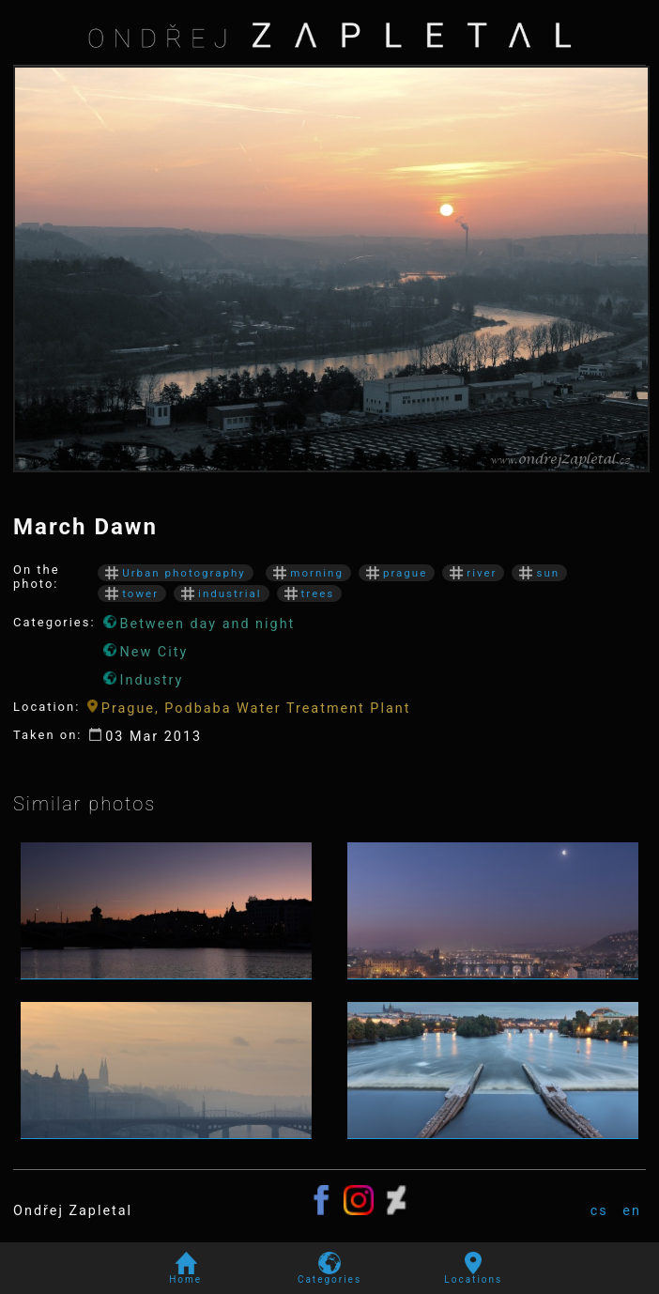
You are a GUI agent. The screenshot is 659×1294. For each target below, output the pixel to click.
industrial (221, 593)
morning (308, 572)
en (631, 1211)
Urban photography (175, 572)
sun (539, 572)
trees (309, 593)
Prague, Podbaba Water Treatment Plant (248, 708)
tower (132, 593)
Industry (143, 679)
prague (396, 572)
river (473, 572)
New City (146, 651)
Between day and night (199, 623)
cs (599, 1211)
